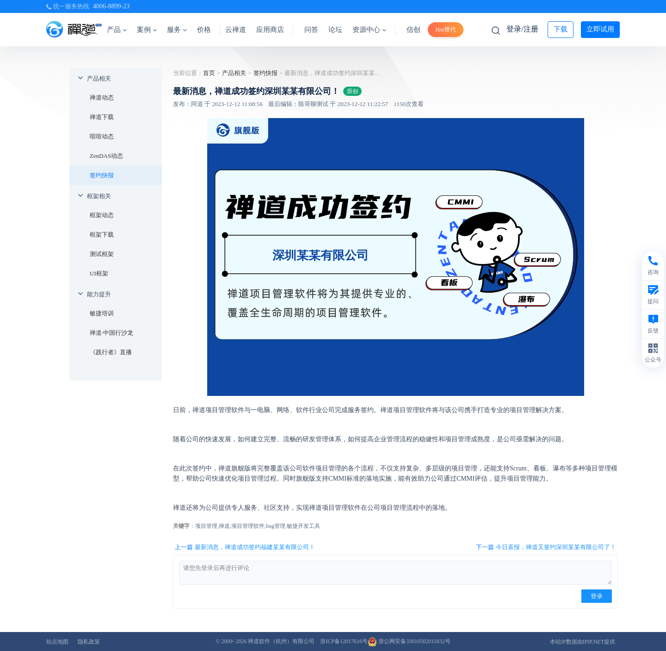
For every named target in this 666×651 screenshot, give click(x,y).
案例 (147, 29)
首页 (209, 72)
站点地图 (57, 641)
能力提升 (99, 294)
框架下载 (102, 234)
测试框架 (102, 253)
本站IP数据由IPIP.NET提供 (582, 641)
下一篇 (546, 547)
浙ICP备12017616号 (344, 641)
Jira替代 (445, 29)
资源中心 (369, 29)
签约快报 (102, 175)
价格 (204, 29)
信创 (413, 29)
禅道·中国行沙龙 (111, 332)
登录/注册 (522, 29)
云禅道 (235, 29)
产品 (117, 29)
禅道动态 (102, 97)
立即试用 (600, 29)
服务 (177, 29)
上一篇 (245, 547)
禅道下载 (102, 116)
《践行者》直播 (111, 352)
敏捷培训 (102, 313)
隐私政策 (89, 641)
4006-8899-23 (111, 6)
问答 (311, 29)
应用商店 (270, 29)
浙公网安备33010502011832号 (409, 641)
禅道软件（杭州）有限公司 (281, 641)
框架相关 (99, 196)
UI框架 (99, 273)
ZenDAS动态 (106, 155)
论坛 (335, 29)
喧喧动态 (102, 136)
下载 (560, 29)
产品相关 (99, 78)
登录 (597, 596)
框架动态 (102, 215)
